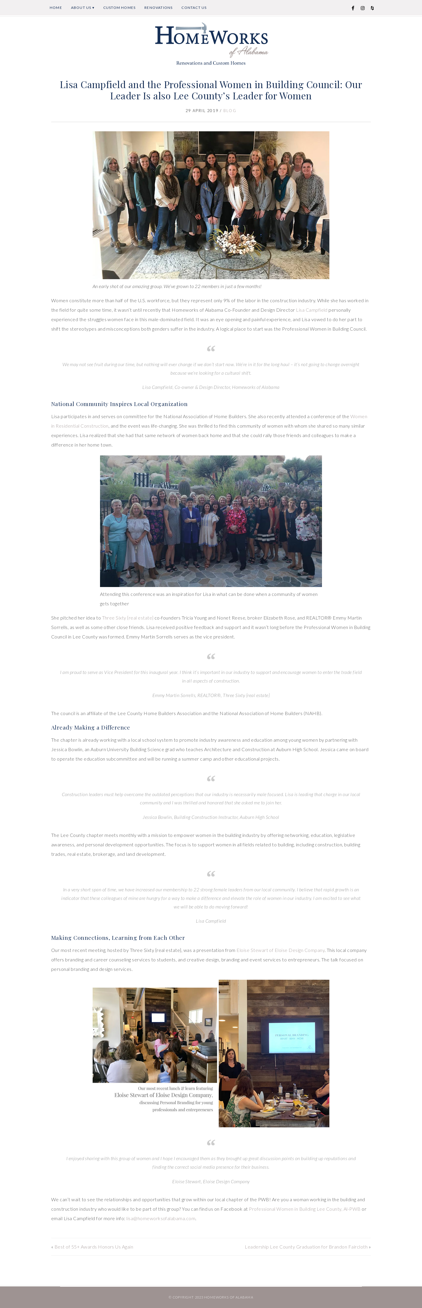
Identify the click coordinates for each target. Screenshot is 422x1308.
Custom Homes (119, 7)
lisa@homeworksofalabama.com (160, 1218)
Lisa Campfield (312, 310)
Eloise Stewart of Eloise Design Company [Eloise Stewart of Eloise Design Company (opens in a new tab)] (280, 950)
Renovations (158, 7)
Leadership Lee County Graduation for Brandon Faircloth (306, 1246)
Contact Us (194, 7)
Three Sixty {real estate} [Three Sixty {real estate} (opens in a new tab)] (128, 617)
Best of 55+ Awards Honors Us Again (93, 1246)
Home (56, 7)
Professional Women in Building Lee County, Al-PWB (305, 1209)
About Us (81, 7)
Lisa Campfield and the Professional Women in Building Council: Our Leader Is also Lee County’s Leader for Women (211, 90)
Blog (229, 110)
